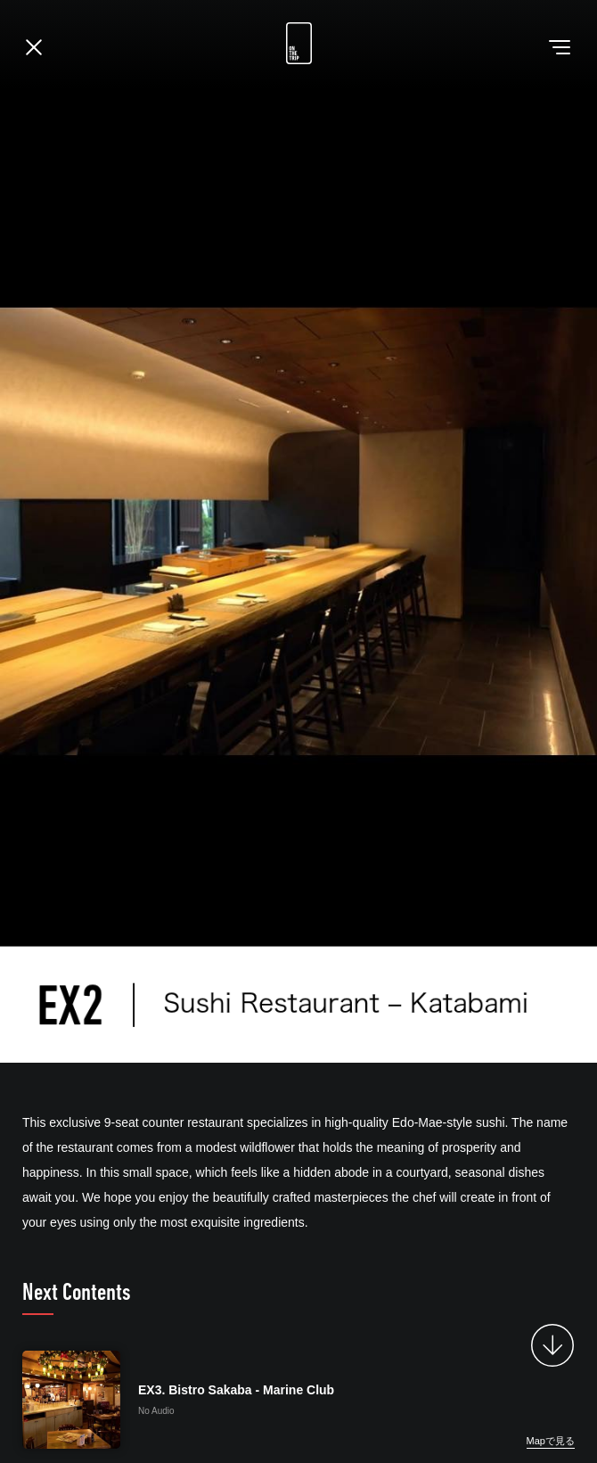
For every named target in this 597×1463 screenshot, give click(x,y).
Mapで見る (551, 1440)
